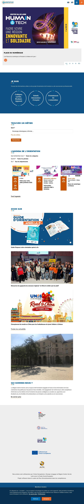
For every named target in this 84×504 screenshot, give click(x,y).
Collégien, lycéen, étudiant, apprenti (19, 98)
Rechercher (16, 140)
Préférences (41, 494)
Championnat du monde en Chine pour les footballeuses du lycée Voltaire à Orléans (37, 324)
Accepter (46, 499)
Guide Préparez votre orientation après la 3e (24, 247)
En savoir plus (16, 397)
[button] (66, 63)
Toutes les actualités (18, 329)
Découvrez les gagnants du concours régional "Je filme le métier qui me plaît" (35, 286)
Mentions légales (40, 487)
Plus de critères (15, 135)
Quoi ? (13, 128)
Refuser (35, 499)
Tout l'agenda (15, 196)
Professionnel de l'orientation (53, 98)
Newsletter (68, 2)
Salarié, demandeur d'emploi (36, 98)
